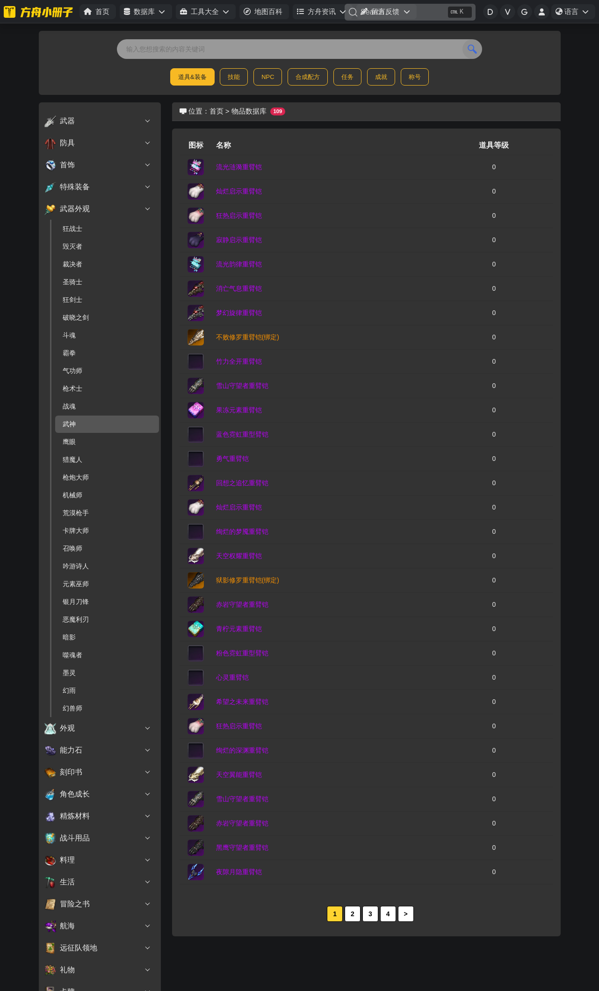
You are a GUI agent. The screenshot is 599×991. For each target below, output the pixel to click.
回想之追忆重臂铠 (242, 483)
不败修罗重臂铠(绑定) (247, 337)
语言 (575, 13)
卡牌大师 (76, 530)
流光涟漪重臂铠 (239, 167)
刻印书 (98, 772)
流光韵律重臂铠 (239, 264)
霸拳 (69, 353)
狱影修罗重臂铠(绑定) (247, 580)
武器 (98, 121)
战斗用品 (98, 838)
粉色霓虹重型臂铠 (242, 653)
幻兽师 (72, 708)
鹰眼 (69, 441)
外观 (98, 728)
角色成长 (98, 794)
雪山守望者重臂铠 (242, 385)
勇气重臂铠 (232, 458)
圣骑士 (72, 282)
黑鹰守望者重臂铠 (242, 847)
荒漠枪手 (76, 513)
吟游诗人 (76, 566)
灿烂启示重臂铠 (239, 191)
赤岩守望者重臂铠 (242, 604)
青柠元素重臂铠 (239, 628)
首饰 (98, 165)
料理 (98, 860)
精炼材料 (98, 816)
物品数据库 (249, 111)
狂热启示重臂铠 (239, 215)
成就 (381, 76)
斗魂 (69, 335)
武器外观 (98, 209)
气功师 (72, 370)
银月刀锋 (76, 601)
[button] (146, 12)
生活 (98, 882)
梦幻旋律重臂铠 (239, 312)
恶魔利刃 (76, 619)
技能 (234, 76)
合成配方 (308, 76)
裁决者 (72, 264)
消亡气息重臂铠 (239, 288)
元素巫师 (76, 584)
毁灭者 (72, 246)
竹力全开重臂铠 (239, 361)
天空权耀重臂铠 (239, 556)
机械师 (72, 495)
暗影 (69, 637)
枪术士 (72, 388)
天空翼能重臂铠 (239, 774)
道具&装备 (192, 76)
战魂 (69, 406)
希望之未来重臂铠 (242, 701)
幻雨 (69, 690)
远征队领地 (98, 948)
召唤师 (72, 548)
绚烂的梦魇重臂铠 (242, 531)
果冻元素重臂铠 (239, 410)
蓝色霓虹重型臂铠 (242, 434)
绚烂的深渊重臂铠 (242, 750)
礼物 (98, 970)
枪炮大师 (76, 477)
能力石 (98, 750)
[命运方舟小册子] (40, 11)
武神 (69, 424)
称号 (415, 76)
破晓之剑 (76, 317)
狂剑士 (72, 299)
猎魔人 (72, 459)
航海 (98, 926)
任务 (347, 76)
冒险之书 (98, 904)
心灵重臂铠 (232, 677)
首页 (216, 111)
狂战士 (72, 228)
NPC (267, 76)
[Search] (410, 12)
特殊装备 (98, 187)
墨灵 (69, 672)
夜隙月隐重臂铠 (239, 872)
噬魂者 (72, 655)
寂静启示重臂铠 (239, 240)
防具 (98, 143)
